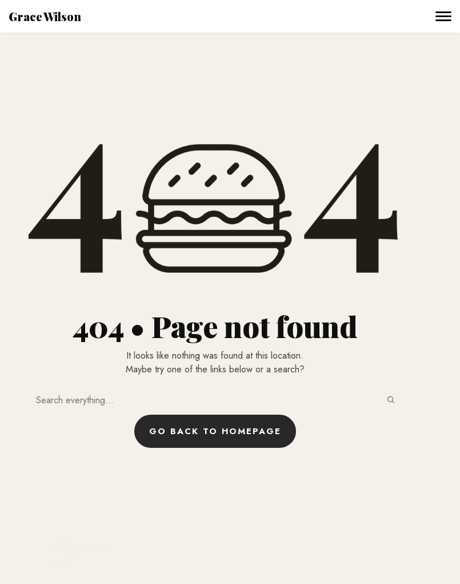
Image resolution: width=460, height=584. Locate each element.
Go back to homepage (215, 431)
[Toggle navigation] (443, 17)
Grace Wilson (45, 16)
